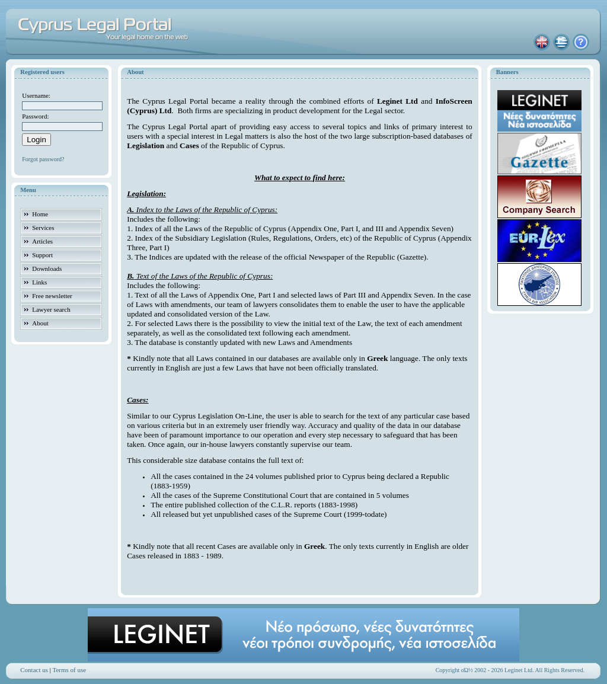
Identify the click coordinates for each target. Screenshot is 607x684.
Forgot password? (43, 159)
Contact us (34, 669)
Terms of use (70, 669)
